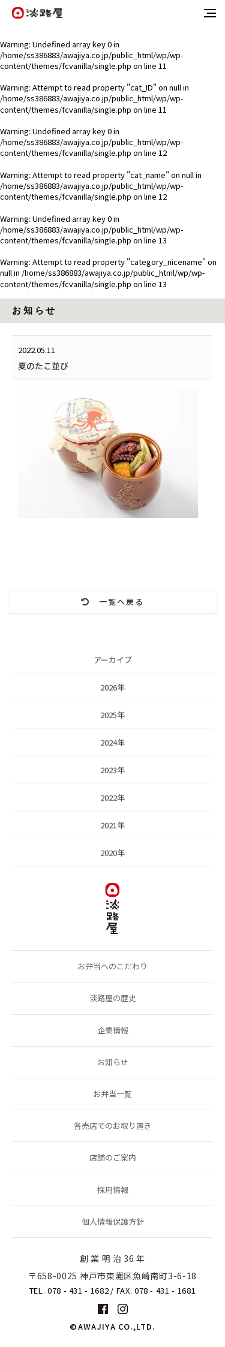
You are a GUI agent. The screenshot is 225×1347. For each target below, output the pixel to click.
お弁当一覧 (112, 1093)
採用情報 (112, 1189)
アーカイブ (113, 662)
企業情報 (112, 1030)
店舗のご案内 (112, 1157)
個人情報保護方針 (113, 1221)
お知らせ (112, 1062)
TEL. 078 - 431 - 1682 (69, 1290)
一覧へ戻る (112, 601)
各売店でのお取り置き (113, 1125)
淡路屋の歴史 (112, 998)
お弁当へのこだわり (112, 966)
